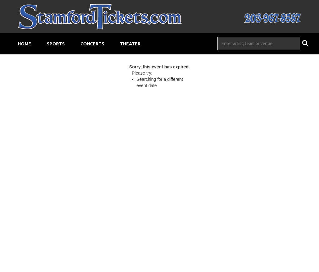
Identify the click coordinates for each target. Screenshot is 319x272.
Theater (130, 43)
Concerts (92, 43)
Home (24, 43)
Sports (56, 43)
